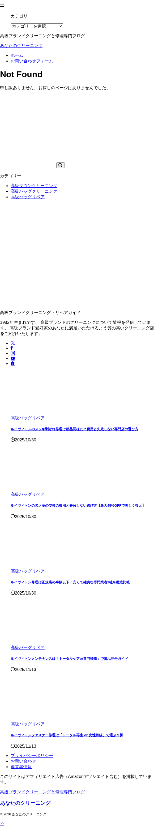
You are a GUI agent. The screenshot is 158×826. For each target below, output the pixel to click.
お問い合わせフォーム (32, 61)
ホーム (17, 55)
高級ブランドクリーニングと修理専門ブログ (42, 792)
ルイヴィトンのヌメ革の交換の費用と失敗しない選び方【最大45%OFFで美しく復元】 (78, 505)
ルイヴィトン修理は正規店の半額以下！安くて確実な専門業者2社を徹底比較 (70, 582)
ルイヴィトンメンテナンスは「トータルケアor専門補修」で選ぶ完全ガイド (69, 659)
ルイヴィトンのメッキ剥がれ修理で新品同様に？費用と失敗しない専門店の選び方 (74, 429)
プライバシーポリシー (32, 755)
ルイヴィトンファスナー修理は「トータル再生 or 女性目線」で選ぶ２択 (67, 735)
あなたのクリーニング (21, 45)
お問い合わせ (23, 761)
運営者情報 (21, 766)
